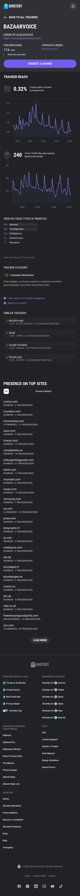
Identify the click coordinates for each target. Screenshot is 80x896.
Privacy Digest (11, 703)
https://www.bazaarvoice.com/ (22, 38)
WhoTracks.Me (11, 696)
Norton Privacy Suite (12, 756)
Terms (27, 876)
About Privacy (48, 767)
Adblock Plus (9, 742)
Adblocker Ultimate (11, 749)
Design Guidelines (50, 760)
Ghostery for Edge (52, 710)
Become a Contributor (13, 820)
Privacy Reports (10, 813)
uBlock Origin (9, 777)
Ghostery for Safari (52, 696)
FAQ (44, 732)
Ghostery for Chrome (53, 683)
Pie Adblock (8, 763)
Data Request (48, 753)
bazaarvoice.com (50, 49)
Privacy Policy (39, 876)
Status (6, 799)
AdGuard (7, 735)
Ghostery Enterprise (12, 826)
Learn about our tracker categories (24, 298)
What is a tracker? (15, 303)
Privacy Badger (10, 770)
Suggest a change (40, 63)
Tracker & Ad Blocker (14, 683)
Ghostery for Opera (52, 703)
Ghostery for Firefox (53, 689)
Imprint (52, 876)
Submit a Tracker (50, 746)
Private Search (11, 689)
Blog (5, 840)
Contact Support (50, 739)
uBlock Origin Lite (11, 784)
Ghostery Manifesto (12, 806)
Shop (5, 833)
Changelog (8, 847)
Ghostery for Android (53, 717)
